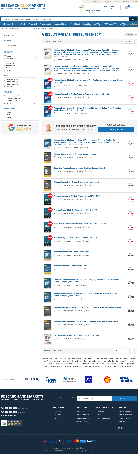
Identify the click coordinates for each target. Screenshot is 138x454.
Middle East (20, 68)
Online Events (124, 418)
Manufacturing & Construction (45, 24)
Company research (83, 415)
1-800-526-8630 (93, 11)
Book (21, 115)
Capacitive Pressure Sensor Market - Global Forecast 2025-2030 (80, 224)
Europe (20, 61)
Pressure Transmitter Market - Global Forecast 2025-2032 (77, 196)
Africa (20, 70)
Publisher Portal (125, 415)
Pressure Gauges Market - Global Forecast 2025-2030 (75, 238)
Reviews (58, 418)
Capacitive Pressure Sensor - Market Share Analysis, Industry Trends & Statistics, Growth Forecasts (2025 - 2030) (86, 281)
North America (20, 58)
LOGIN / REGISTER (130, 1)
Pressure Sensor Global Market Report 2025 (71, 252)
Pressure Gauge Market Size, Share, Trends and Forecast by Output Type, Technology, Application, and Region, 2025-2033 (88, 109)
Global (21, 56)
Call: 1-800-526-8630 (116, 125)
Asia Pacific (20, 63)
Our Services (133, 24)
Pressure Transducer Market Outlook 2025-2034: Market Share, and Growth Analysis (88, 307)
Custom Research (82, 418)
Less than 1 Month (21, 96)
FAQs (99, 415)
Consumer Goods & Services (110, 24)
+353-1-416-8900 (109, 8)
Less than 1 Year (21, 101)
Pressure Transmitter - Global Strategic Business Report (76, 182)
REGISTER (124, 398)
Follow (130, 34)
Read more (131, 366)
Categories (80, 412)
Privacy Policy (65, 448)
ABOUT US (95, 1)
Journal (21, 117)
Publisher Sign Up (125, 412)
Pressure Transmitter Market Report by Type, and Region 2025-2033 (81, 94)
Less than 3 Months (21, 98)
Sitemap (56, 448)
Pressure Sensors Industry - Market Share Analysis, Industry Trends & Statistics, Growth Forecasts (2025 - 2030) (86, 294)
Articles (122, 421)
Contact (101, 412)
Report (21, 112)
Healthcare (5, 24)
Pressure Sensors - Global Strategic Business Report (75, 154)
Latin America (20, 65)
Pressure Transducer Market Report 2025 (70, 266)
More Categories (124, 24)
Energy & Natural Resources (61, 24)
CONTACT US (107, 1)
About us (58, 412)
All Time (21, 103)
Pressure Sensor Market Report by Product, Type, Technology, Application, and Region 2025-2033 (88, 81)
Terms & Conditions (77, 448)
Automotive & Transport (75, 24)
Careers (58, 415)
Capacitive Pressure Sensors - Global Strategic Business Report (79, 168)
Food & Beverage (97, 24)
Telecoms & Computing (87, 24)
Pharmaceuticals (19, 24)
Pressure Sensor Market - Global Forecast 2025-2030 (75, 210)
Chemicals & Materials (32, 24)
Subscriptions (81, 421)
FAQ (117, 1)
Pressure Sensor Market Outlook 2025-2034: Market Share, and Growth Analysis (86, 321)
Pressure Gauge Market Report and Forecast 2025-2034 (76, 335)
